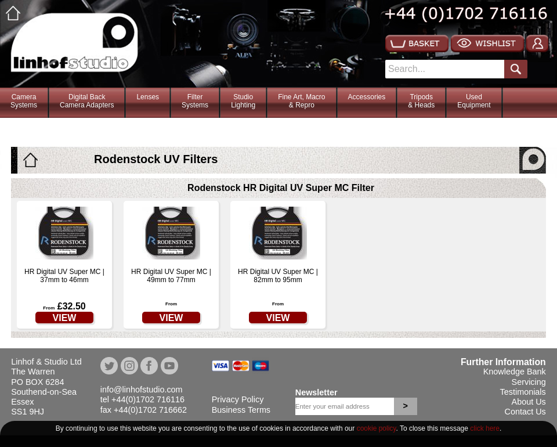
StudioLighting (243, 101)
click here (485, 428)
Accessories (367, 97)
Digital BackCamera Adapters (87, 101)
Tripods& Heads (421, 101)
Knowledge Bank (514, 371)
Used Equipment (473, 101)
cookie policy (376, 428)
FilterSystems (195, 101)
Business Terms (241, 409)
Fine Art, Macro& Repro (301, 101)
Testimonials (523, 391)
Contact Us (525, 411)
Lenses (147, 97)
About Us (529, 401)
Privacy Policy (238, 399)
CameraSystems (23, 101)
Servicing (529, 382)
